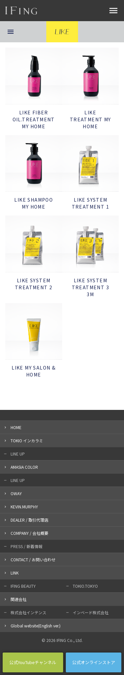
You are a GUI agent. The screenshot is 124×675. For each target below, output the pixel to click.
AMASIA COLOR (24, 467)
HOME (16, 427)
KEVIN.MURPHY (24, 506)
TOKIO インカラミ (27, 440)
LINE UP (18, 454)
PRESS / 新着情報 (26, 546)
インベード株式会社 (90, 612)
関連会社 (18, 599)
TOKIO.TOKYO (85, 586)
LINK (15, 573)
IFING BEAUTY (23, 586)
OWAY (16, 493)
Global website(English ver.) (36, 625)
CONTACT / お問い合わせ (33, 559)
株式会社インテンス (28, 612)
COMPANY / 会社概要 (29, 533)
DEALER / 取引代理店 (29, 520)
